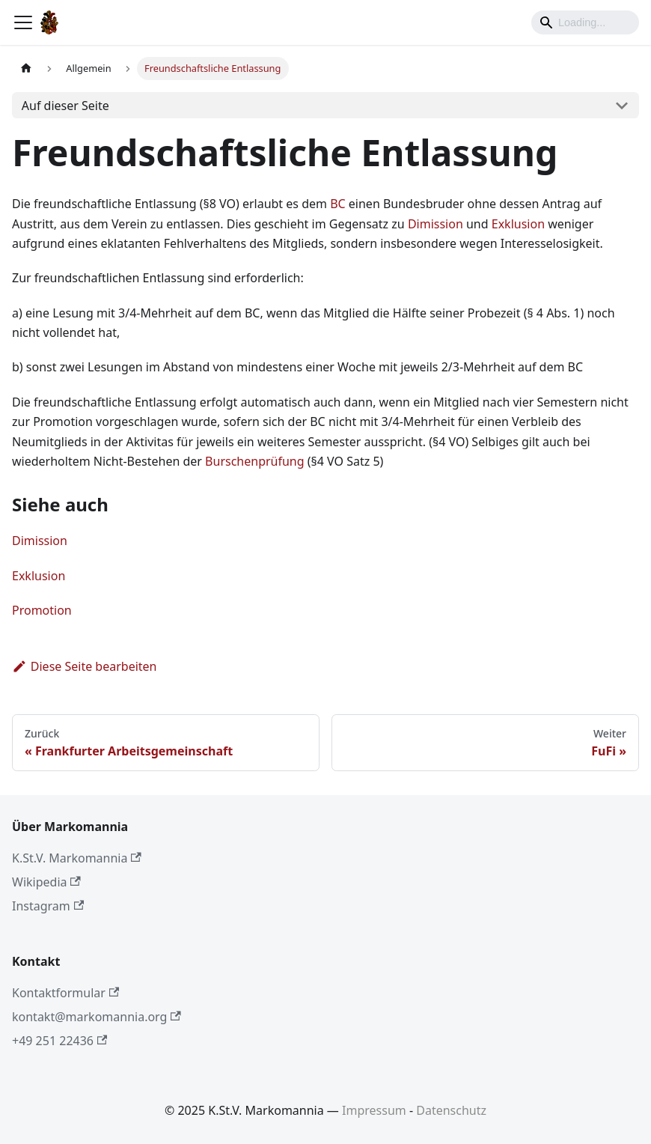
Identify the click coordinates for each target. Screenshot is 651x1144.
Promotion (42, 610)
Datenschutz (451, 1110)
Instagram (48, 906)
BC (338, 203)
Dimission (435, 224)
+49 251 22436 (59, 1040)
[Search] (585, 22)
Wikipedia (46, 882)
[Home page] (26, 68)
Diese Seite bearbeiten (84, 666)
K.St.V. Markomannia (76, 858)
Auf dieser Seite (65, 105)
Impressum (374, 1110)
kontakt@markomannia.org (96, 1016)
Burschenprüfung (255, 461)
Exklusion (518, 224)
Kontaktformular (65, 993)
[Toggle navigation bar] (23, 22)
